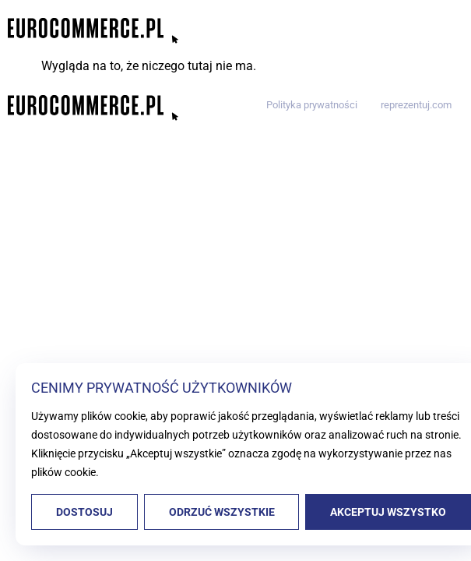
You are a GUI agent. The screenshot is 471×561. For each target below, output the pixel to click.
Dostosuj (84, 512)
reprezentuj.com (416, 105)
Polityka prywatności (311, 105)
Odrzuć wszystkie (222, 512)
